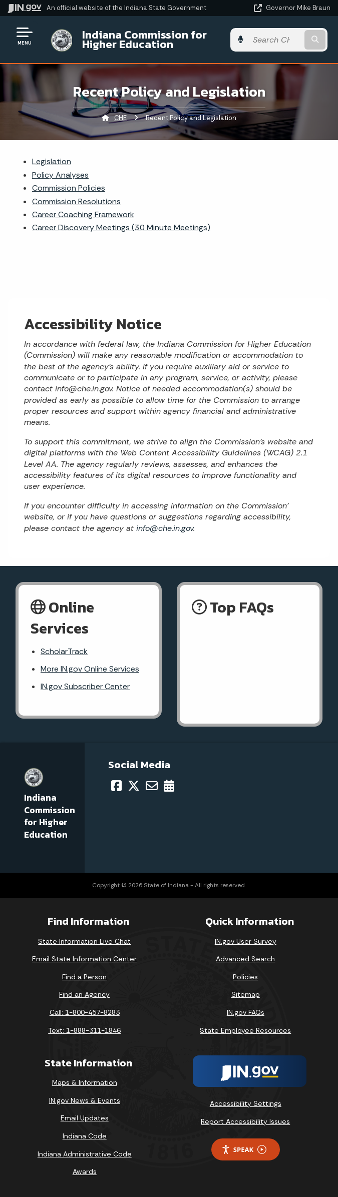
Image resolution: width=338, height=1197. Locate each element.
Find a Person (84, 976)
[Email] (152, 786)
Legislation (51, 161)
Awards (85, 1171)
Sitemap (245, 994)
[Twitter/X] (134, 786)
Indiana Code (85, 1136)
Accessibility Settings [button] (245, 1103)
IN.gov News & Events (84, 1100)
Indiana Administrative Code (85, 1153)
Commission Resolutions (76, 201)
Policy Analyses (60, 175)
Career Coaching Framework (83, 214)
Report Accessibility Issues (245, 1121)
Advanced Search (245, 959)
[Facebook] (116, 786)
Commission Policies (68, 188)
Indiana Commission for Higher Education (141, 39)
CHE (120, 118)
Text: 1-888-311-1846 (84, 1030)
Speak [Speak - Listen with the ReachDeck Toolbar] (243, 1149)
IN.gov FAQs (245, 1012)
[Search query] (284, 40)
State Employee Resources (245, 1030)
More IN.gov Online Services (90, 669)
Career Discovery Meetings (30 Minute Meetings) (121, 227)
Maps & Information (84, 1082)
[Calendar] (169, 786)
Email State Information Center (84, 959)
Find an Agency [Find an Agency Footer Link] (84, 994)
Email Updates (85, 1118)
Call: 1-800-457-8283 (85, 1012)
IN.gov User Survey (245, 941)
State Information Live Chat (84, 941)
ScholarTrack (64, 652)
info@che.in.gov (163, 528)
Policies (245, 976)
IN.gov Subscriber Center (85, 687)
